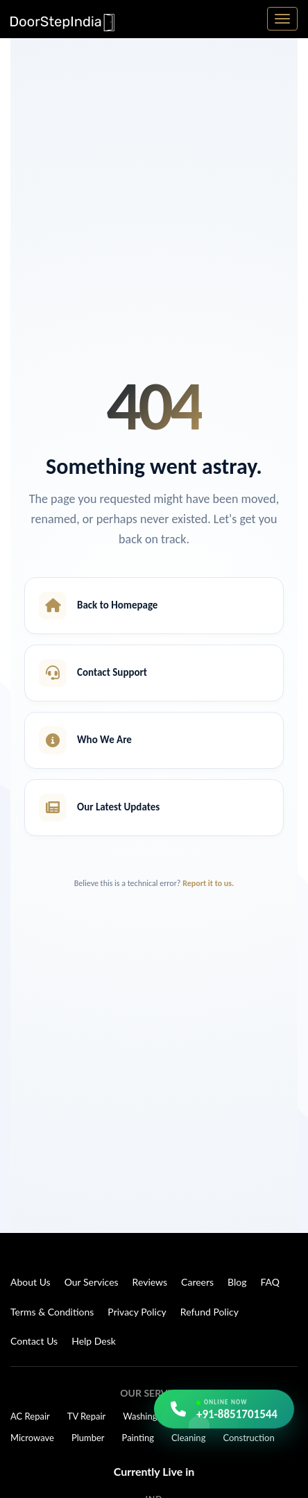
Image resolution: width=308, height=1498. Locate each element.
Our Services (92, 1282)
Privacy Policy (137, 1312)
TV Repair (86, 1416)
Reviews (149, 1282)
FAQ (270, 1282)
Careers (197, 1282)
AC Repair (30, 1416)
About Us (30, 1282)
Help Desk (93, 1341)
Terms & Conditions (52, 1312)
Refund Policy (209, 1312)
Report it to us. (208, 883)
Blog (237, 1282)
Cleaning (188, 1437)
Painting (138, 1437)
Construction (248, 1437)
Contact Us (34, 1341)
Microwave (32, 1437)
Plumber (88, 1437)
